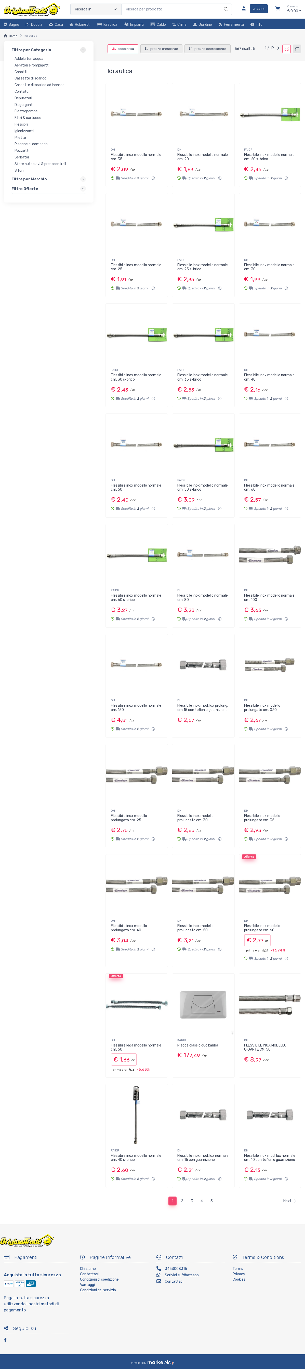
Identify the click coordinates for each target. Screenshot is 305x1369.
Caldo (158, 24)
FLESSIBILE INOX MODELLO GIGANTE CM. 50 (265, 1047)
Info (256, 24)
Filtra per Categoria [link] (31, 50)
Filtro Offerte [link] (24, 188)
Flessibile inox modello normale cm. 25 (136, 267)
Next (290, 1201)
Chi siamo (88, 1269)
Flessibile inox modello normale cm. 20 (202, 157)
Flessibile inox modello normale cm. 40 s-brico (136, 1157)
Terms (238, 1269)
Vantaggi (87, 1285)
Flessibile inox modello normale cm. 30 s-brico (136, 377)
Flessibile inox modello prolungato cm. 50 (195, 928)
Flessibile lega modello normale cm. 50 (136, 1047)
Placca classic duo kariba (197, 1045)
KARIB (181, 1040)
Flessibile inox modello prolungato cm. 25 (129, 818)
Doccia (34, 24)
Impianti (134, 24)
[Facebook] (7, 1341)
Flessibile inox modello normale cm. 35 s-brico (202, 377)
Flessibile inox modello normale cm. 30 (269, 267)
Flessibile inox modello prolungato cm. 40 (129, 928)
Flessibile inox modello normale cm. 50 (136, 487)
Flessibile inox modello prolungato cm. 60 (262, 928)
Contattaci (89, 1274)
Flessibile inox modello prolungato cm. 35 (262, 818)
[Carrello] (278, 9)
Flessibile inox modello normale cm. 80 (202, 597)
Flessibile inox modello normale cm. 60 (269, 487)
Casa (56, 24)
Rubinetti (80, 24)
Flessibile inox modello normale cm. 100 (269, 597)
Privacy (239, 1274)
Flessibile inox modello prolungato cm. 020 (262, 707)
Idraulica (107, 24)
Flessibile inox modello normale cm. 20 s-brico (269, 157)
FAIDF (248, 149)
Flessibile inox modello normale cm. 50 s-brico (202, 487)
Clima (180, 24)
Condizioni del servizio (98, 1290)
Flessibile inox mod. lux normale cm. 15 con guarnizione (203, 1157)
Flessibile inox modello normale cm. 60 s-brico (136, 597)
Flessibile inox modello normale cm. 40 (269, 377)
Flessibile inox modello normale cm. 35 (136, 157)
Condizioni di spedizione (99, 1279)
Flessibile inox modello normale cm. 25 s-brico (202, 267)
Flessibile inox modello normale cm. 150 (136, 707)
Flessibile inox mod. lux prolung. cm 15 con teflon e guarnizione (202, 707)
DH (113, 149)
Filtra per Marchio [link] (29, 179)
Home (13, 36)
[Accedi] (253, 9)
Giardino (202, 24)
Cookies (239, 1279)
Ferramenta (231, 24)
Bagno (11, 24)
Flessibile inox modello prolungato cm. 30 (195, 818)
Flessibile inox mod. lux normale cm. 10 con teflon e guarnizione (269, 1157)
